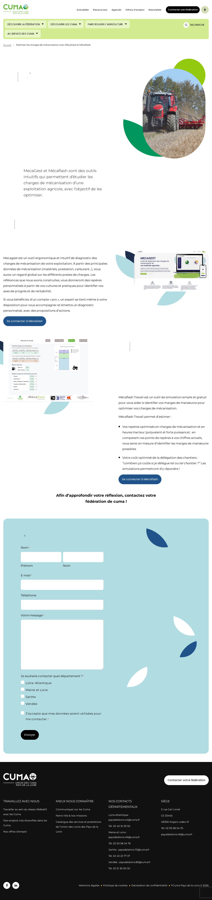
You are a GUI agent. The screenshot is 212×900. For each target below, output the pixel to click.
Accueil (7, 44)
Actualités (83, 9)
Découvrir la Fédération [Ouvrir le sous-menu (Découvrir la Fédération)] (23, 24)
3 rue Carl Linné (170, 809)
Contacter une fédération (182, 9)
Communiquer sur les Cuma (73, 809)
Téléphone (28, 595)
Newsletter (155, 9)
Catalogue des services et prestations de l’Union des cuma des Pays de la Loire (78, 826)
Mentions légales (89, 885)
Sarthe (31, 697)
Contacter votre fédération (184, 780)
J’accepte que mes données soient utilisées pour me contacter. (63, 716)
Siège (165, 801)
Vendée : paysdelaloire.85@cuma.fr (129, 862)
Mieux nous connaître (75, 801)
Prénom (27, 565)
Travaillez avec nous (21, 801)
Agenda (116, 9)
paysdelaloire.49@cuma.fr (176, 834)
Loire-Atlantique (38, 683)
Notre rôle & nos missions (71, 815)
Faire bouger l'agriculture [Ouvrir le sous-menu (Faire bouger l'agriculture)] (105, 24)
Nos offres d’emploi (15, 831)
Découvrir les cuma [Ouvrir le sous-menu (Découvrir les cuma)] (64, 24)
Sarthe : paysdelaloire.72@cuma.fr (129, 849)
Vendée (31, 704)
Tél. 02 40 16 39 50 (119, 826)
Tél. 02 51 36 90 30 (119, 868)
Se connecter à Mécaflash (140, 479)
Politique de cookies (115, 885)
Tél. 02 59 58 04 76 (120, 843)
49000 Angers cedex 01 (175, 821)
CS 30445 (166, 815)
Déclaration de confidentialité (149, 885)
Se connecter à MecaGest (25, 321)
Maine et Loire (37, 690)
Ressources (100, 9)
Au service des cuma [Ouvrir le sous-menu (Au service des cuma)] (20, 33)
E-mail (26, 575)
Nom (66, 565)
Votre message (32, 615)
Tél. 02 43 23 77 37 (119, 855)
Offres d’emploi (135, 9)
